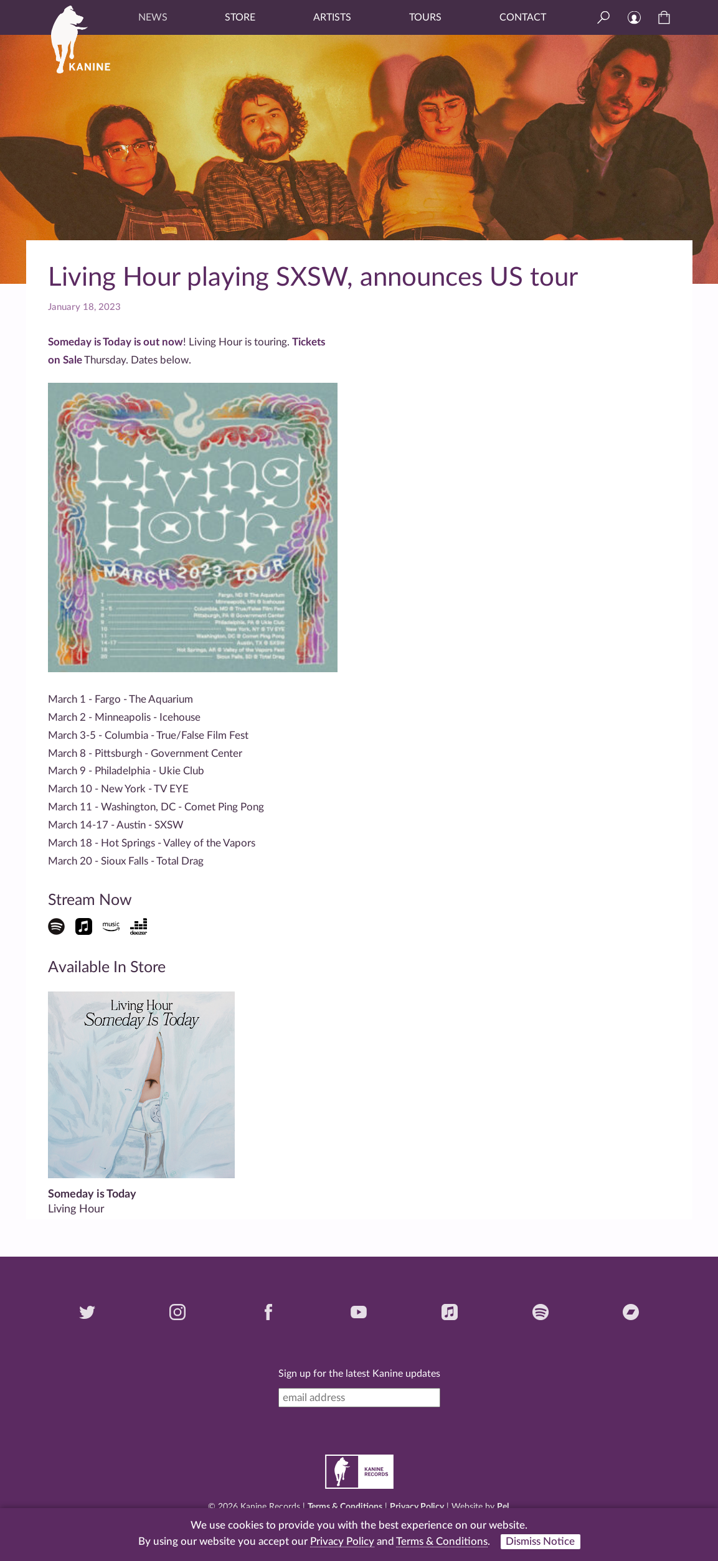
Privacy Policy (417, 1506)
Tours (425, 17)
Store (240, 17)
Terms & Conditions (345, 1506)
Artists (332, 17)
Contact (522, 17)
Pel (503, 1506)
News (153, 17)
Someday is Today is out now (115, 342)
